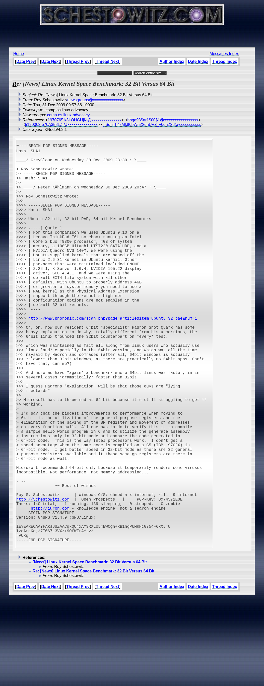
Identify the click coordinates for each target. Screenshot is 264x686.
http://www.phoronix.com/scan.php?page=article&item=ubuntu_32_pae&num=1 (112, 356)
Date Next (50, 61)
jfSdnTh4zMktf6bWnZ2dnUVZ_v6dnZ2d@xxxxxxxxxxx (152, 124)
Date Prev (25, 61)
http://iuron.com (50, 588)
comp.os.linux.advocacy (68, 115)
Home (18, 54)
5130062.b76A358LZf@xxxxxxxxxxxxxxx (61, 124)
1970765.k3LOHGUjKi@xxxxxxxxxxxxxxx (85, 120)
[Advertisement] (132, 35)
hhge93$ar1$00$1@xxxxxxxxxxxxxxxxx (162, 120)
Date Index (198, 61)
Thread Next (107, 61)
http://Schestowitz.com (42, 577)
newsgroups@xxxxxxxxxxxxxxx (95, 100)
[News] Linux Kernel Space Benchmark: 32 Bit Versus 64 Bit (90, 650)
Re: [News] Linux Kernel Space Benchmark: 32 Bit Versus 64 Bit (94, 659)
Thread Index (224, 61)
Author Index (171, 61)
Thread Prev (77, 61)
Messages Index (224, 54)
